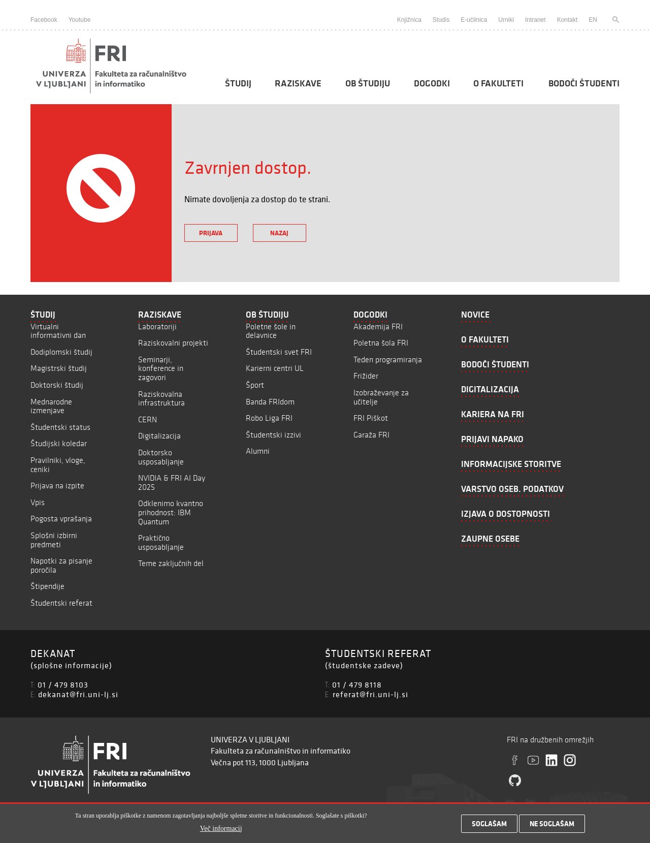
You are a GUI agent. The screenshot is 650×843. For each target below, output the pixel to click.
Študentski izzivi (273, 435)
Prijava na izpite (57, 485)
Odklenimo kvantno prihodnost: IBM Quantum (170, 512)
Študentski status (60, 427)
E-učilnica (474, 19)
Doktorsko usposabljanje (161, 457)
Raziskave (298, 83)
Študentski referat (61, 603)
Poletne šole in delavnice (271, 331)
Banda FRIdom (270, 402)
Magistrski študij (58, 368)
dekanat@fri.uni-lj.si (78, 694)
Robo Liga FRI (269, 418)
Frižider (365, 376)
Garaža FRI (371, 435)
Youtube (80, 19)
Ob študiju (367, 83)
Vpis (37, 502)
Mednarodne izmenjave (51, 406)
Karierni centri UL (275, 368)
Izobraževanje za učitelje (381, 397)
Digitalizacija (159, 436)
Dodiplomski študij (61, 352)
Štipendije (47, 586)
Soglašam (489, 826)
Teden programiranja (387, 359)
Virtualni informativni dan (58, 331)
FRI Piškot (370, 418)
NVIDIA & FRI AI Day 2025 (171, 482)
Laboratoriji (157, 326)
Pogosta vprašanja (61, 518)
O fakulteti (498, 83)
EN (593, 19)
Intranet (535, 19)
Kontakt (567, 19)
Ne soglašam (552, 826)
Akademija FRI (378, 326)
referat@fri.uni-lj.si (370, 694)
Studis (441, 19)
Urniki (506, 19)
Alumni (258, 451)
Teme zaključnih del (171, 563)
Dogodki (432, 83)
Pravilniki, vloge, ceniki (57, 464)
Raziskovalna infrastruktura (161, 398)
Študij (238, 83)
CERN (147, 419)
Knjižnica (409, 19)
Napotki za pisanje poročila (61, 565)
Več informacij (221, 830)
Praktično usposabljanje (161, 542)
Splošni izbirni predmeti (53, 539)
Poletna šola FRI (380, 343)
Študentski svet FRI (279, 352)
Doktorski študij (56, 385)
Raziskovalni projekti (173, 343)
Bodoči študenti (584, 83)
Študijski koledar (58, 443)
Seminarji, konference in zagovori (160, 368)
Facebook (43, 19)
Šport (255, 385)
